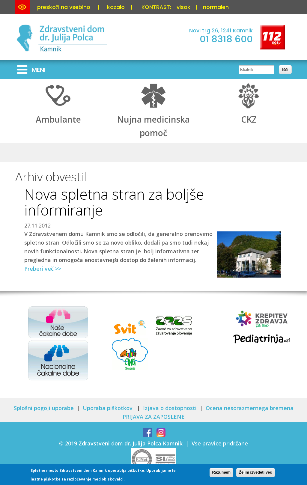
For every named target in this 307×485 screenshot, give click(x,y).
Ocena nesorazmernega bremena (250, 408)
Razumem (221, 473)
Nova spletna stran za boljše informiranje (114, 202)
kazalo (116, 7)
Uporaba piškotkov (108, 408)
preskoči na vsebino (63, 7)
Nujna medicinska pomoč (153, 119)
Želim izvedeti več (255, 473)
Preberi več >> (42, 268)
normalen (216, 7)
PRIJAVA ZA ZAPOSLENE (154, 416)
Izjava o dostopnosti (170, 408)
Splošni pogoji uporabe (44, 408)
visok (183, 7)
